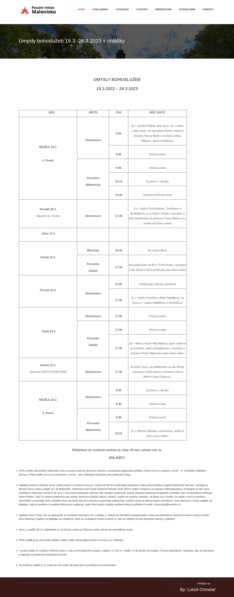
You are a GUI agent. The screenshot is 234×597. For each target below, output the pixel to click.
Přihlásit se (203, 583)
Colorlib (104, 582)
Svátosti (142, 9)
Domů (81, 9)
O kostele (122, 9)
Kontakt (208, 9)
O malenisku (100, 9)
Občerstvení (163, 9)
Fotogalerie (187, 9)
